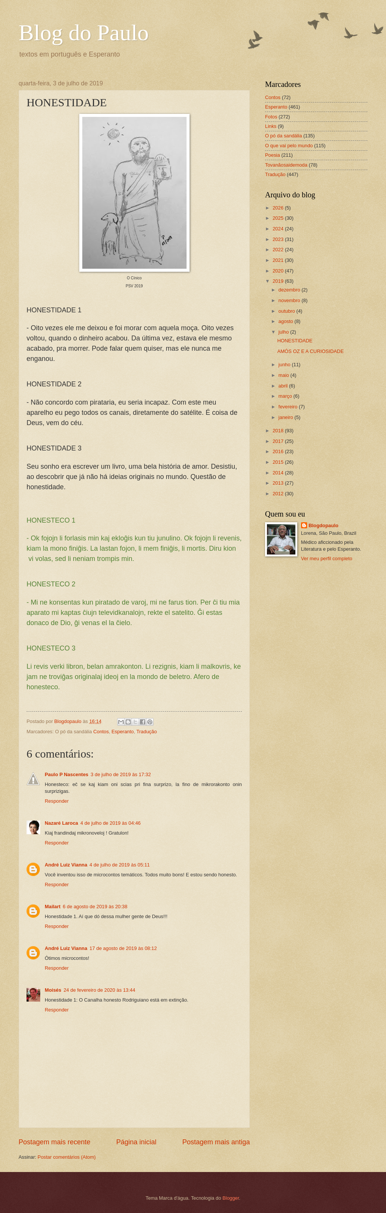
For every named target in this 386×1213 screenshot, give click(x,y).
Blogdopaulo (324, 525)
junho (285, 364)
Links (270, 126)
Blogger (231, 1198)
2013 (279, 483)
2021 (279, 260)
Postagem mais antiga (216, 1142)
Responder (57, 801)
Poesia (272, 155)
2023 (279, 239)
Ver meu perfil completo (326, 558)
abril (283, 386)
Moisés (53, 990)
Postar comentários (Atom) (67, 1157)
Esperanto (122, 731)
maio (284, 375)
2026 (279, 208)
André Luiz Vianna (66, 865)
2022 (279, 249)
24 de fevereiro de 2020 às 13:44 (99, 990)
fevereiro (288, 407)
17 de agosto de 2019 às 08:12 (123, 948)
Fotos (271, 117)
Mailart (53, 906)
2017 (279, 441)
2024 (279, 229)
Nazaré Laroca (61, 823)
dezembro (289, 290)
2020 (279, 271)
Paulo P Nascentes (66, 774)
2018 (279, 430)
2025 (279, 218)
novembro (289, 300)
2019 (279, 281)
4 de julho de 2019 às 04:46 (110, 823)
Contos (101, 731)
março (285, 396)
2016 (279, 451)
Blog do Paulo (84, 32)
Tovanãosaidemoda (286, 165)
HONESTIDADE (294, 340)
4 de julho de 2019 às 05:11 (119, 865)
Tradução (147, 731)
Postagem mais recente (54, 1142)
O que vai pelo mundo (289, 145)
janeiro (286, 417)
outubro (287, 311)
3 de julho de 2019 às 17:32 (121, 774)
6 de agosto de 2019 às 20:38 (95, 906)
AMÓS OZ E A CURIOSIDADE (310, 351)
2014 (279, 473)
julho (284, 332)
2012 (279, 493)
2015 (279, 462)
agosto (286, 321)
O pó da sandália (283, 136)
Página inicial (136, 1142)
